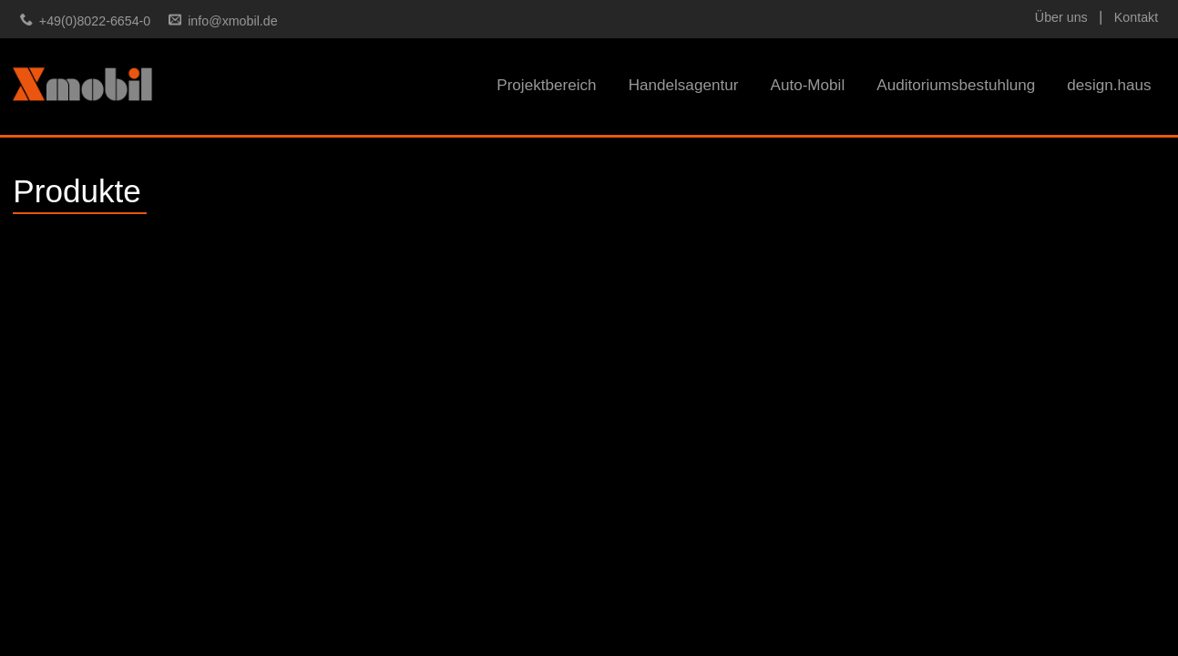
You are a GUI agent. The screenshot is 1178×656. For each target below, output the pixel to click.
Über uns (1061, 17)
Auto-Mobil (807, 85)
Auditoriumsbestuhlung (955, 85)
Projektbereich (546, 85)
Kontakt (1136, 17)
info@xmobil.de (232, 21)
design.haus (1109, 85)
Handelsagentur (684, 85)
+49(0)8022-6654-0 (94, 21)
